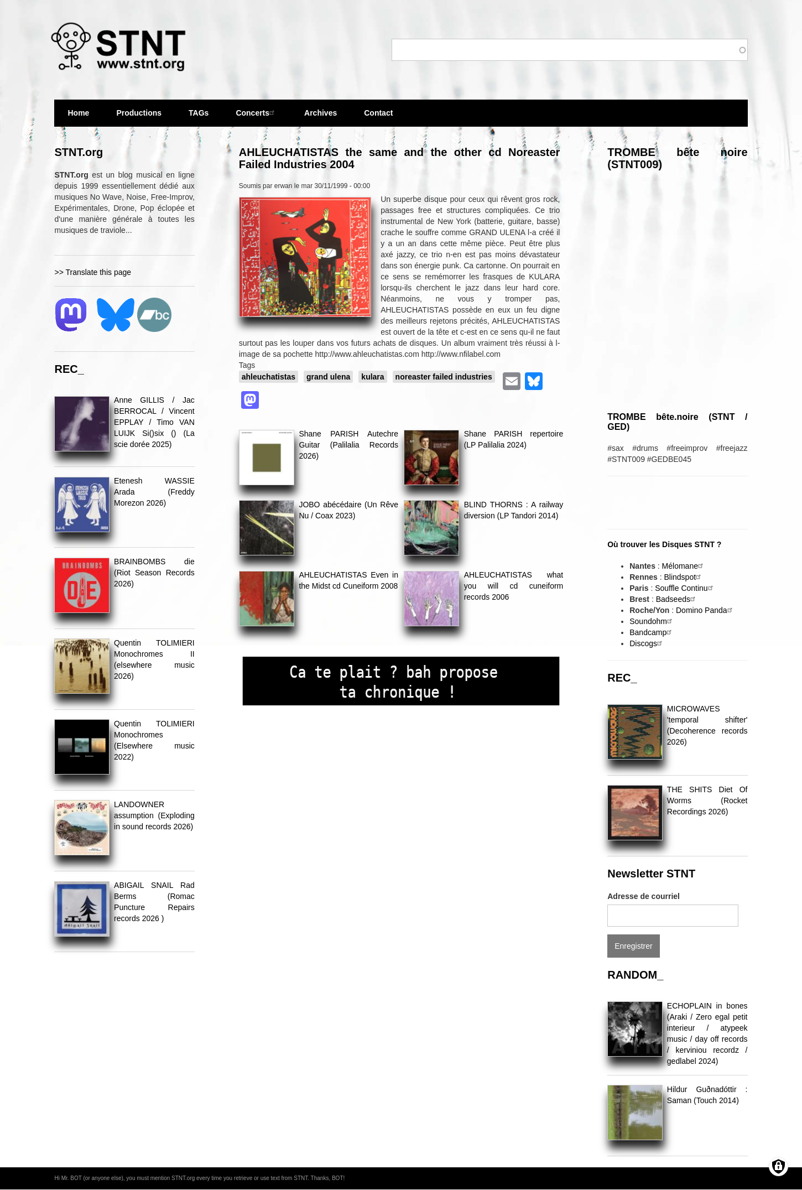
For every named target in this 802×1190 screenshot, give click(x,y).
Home (78, 112)
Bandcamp (651, 632)
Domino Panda (705, 610)
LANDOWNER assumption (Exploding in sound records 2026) (154, 815)
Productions (139, 112)
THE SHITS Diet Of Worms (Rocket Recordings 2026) (707, 800)
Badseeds (677, 599)
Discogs (647, 643)
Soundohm (652, 621)
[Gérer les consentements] (778, 1166)
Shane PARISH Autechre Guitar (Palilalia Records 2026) (348, 444)
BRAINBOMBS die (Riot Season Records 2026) (154, 572)
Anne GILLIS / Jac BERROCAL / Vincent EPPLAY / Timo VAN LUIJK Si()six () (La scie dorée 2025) (154, 422)
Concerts (256, 112)
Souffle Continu (685, 588)
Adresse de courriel (643, 896)
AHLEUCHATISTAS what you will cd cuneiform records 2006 (514, 585)
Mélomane (684, 566)
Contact (378, 112)
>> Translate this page (92, 272)
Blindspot (684, 577)
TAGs (199, 117)
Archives (320, 117)
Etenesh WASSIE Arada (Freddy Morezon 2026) (154, 491)
